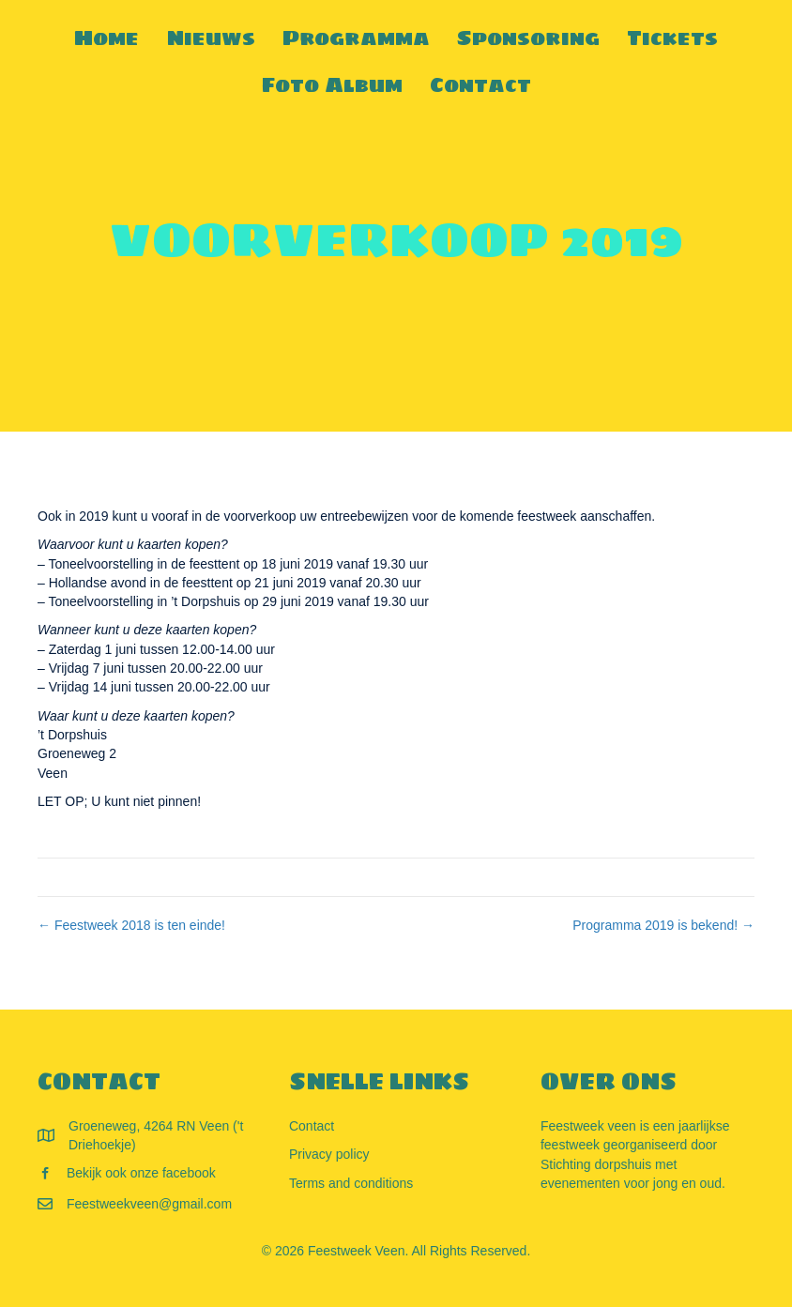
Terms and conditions (351, 1183)
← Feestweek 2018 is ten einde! (131, 925)
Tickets (672, 37)
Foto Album (332, 84)
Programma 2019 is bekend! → (663, 925)
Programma (356, 37)
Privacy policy (329, 1154)
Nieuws (210, 37)
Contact (480, 84)
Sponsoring (528, 37)
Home (106, 37)
